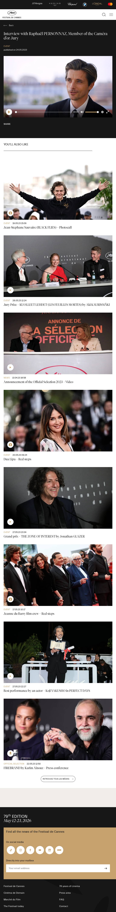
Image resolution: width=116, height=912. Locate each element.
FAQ (61, 899)
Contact (63, 906)
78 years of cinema (69, 886)
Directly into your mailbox (20, 860)
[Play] (9, 112)
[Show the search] (104, 14)
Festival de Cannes (14, 886)
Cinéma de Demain (14, 893)
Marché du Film (12, 899)
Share (7, 124)
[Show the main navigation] (111, 14)
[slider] (43, 112)
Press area (65, 893)
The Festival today (14, 906)
